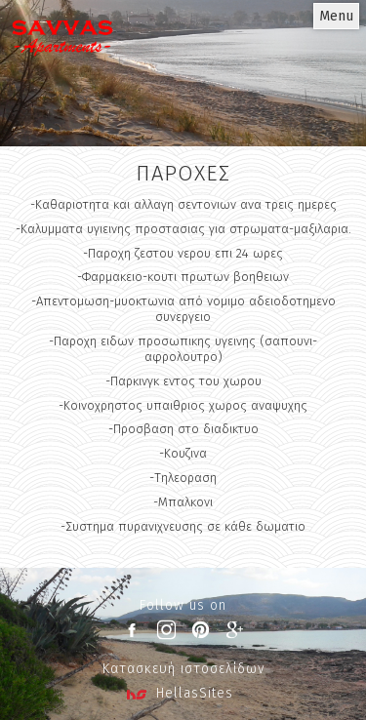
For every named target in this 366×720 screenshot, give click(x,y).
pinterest (200, 630)
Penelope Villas (63, 64)
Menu (336, 16)
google (234, 630)
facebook (131, 630)
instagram (166, 630)
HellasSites (194, 693)
